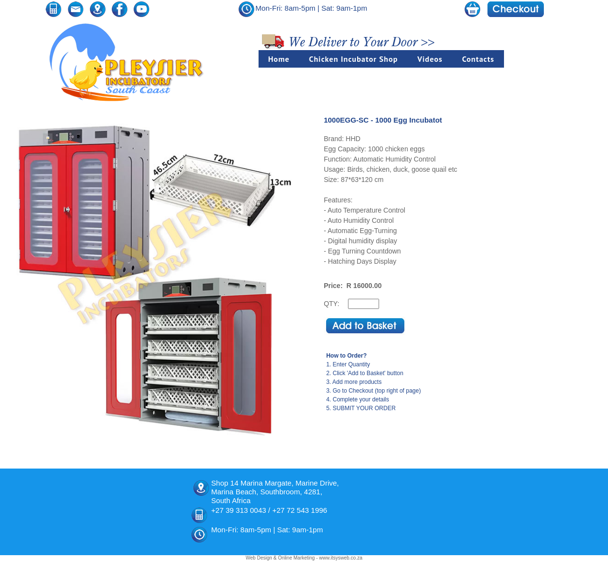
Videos (430, 59)
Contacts (478, 59)
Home (279, 59)
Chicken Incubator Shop (353, 59)
